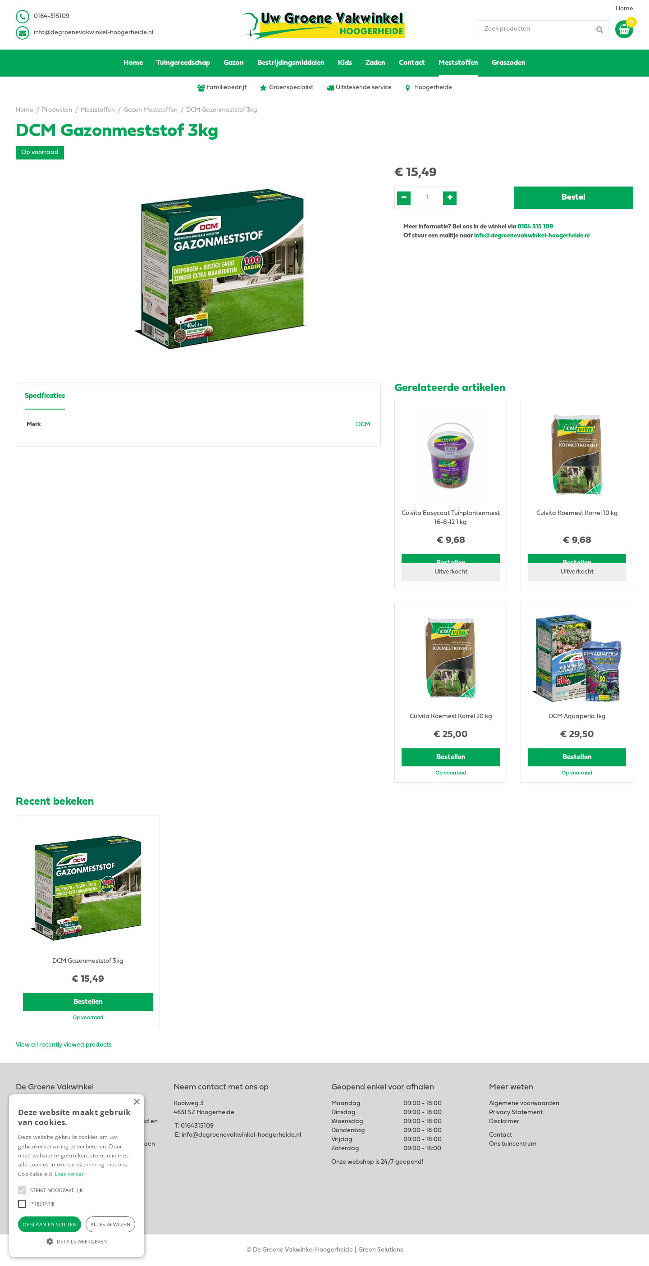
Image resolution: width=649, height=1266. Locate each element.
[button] (22, 1190)
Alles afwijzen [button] (111, 1224)
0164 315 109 (535, 227)
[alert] (76, 1175)
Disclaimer (504, 1122)
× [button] (136, 1102)
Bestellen (451, 757)
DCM (363, 425)
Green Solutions (380, 1250)
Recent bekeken (55, 802)
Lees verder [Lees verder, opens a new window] (69, 1173)
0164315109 (197, 1126)
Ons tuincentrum (513, 1144)
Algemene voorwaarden (524, 1104)
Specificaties (45, 396)
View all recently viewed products (63, 1045)
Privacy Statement (516, 1113)
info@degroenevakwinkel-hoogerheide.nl (93, 33)
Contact (500, 1135)
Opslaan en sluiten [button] (50, 1224)
